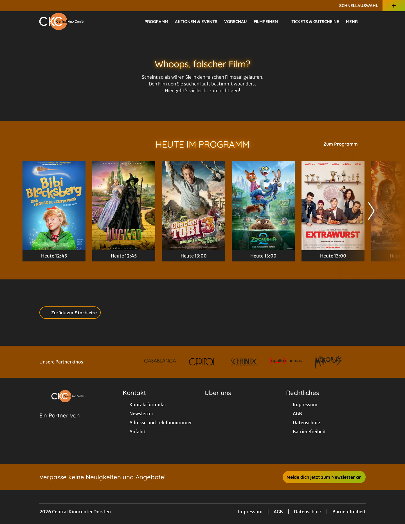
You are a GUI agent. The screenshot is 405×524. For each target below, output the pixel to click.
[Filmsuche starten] (376, 21)
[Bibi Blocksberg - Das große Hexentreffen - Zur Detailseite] (54, 205)
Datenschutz (307, 511)
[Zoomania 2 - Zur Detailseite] (263, 205)
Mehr (355, 21)
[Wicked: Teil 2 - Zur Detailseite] (123, 205)
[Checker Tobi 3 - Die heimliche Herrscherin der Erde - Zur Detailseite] (193, 205)
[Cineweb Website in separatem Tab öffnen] (59, 422)
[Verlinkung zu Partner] (160, 362)
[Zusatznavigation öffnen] (393, 5)
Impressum (250, 511)
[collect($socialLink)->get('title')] (10, 5)
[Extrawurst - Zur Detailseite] (333, 205)
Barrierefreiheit (349, 511)
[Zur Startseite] (61, 21)
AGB (278, 511)
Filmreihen (269, 21)
